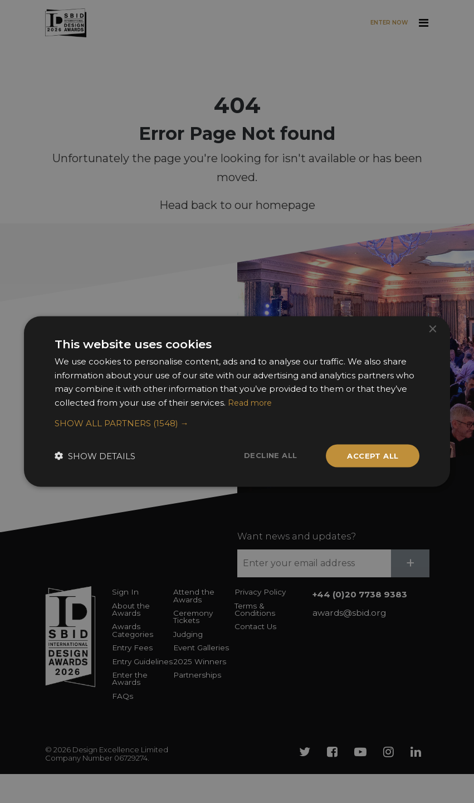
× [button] (432, 328)
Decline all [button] (264, 455)
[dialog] (237, 401)
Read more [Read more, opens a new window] (252, 401)
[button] (237, 422)
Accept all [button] (370, 456)
